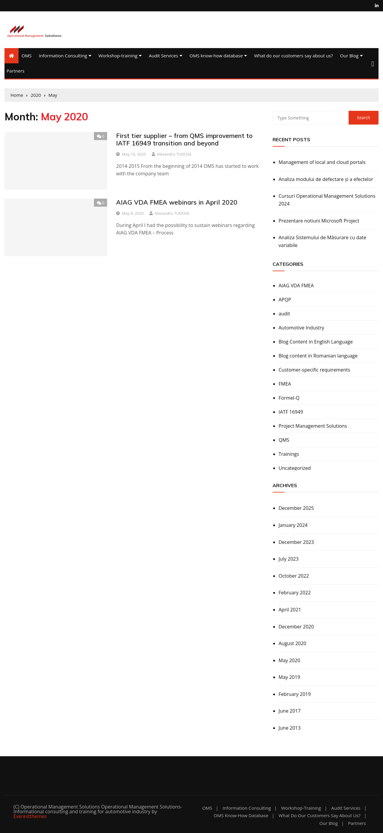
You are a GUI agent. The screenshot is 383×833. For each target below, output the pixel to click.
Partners (16, 71)
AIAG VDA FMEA (296, 285)
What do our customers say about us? (293, 56)
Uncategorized (295, 468)
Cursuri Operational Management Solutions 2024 (327, 200)
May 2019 (289, 677)
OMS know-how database (216, 56)
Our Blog (349, 56)
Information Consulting (63, 56)
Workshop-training (117, 56)
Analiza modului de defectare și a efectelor (326, 179)
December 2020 (296, 626)
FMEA (285, 383)
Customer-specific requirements (314, 369)
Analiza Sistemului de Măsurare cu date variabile (322, 241)
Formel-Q (289, 397)
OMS (26, 56)
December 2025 (296, 508)
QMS (284, 440)
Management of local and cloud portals (322, 162)
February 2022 (295, 592)
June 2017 (290, 711)
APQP (285, 299)
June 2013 (290, 728)
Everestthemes (30, 816)
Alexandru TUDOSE (174, 154)
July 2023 (289, 559)
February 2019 (295, 694)
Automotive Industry (301, 327)
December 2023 (296, 542)
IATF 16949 (291, 411)
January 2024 (293, 525)
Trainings (289, 454)
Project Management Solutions (313, 426)
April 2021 (290, 609)
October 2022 (294, 576)
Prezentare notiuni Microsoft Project (319, 220)
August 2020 (292, 643)
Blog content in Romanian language (318, 355)
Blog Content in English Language (316, 341)
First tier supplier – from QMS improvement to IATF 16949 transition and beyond (184, 139)
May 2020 (289, 660)
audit (284, 313)
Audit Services (163, 56)
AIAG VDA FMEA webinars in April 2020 (176, 202)
